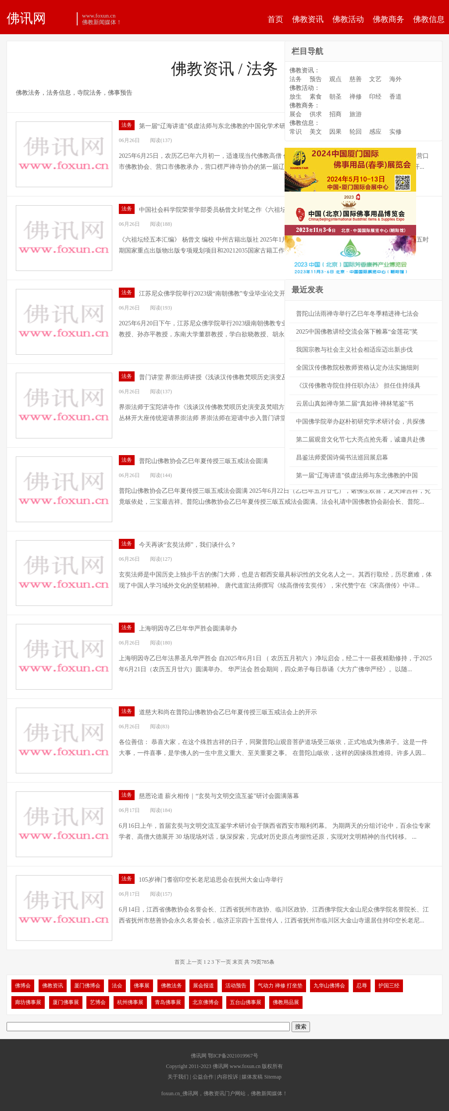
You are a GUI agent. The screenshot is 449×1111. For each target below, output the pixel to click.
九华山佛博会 (329, 986)
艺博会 (98, 1002)
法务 (126, 125)
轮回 (355, 131)
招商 (335, 114)
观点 (335, 79)
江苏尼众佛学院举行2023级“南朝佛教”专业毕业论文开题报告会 (224, 293)
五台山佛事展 (245, 1002)
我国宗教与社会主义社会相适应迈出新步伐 (354, 349)
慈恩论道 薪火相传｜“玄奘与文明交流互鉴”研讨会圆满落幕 (219, 796)
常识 (295, 131)
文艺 (375, 79)
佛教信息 (429, 19)
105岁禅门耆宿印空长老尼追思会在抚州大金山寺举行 (211, 879)
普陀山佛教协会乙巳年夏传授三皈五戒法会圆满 (203, 461)
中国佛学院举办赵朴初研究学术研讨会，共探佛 (360, 421)
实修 (395, 131)
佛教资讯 (308, 19)
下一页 (223, 962)
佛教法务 (171, 986)
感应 (375, 131)
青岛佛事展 (168, 1002)
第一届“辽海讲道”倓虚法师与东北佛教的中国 (357, 475)
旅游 (355, 114)
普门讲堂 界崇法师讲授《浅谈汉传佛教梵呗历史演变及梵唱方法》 (229, 377)
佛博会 (23, 986)
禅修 (355, 96)
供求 (316, 114)
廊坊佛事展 (28, 1002)
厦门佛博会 (87, 986)
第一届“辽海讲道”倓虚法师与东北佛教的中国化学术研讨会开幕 (224, 126)
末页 (237, 962)
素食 (316, 96)
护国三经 (388, 986)
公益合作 (203, 1077)
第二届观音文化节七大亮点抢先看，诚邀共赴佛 (360, 439)
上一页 (194, 962)
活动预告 (235, 986)
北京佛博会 (205, 1002)
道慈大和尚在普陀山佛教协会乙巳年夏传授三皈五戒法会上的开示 (228, 712)
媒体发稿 (252, 1077)
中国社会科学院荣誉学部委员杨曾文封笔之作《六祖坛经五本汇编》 (231, 210)
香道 (395, 96)
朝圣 (335, 96)
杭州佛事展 (130, 1002)
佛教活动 (348, 19)
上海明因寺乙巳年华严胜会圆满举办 (188, 628)
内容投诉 (227, 1077)
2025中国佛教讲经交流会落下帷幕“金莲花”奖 (357, 331)
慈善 (355, 79)
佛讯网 (26, 18)
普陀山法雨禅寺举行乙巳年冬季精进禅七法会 (357, 313)
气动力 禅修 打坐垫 (280, 986)
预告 (316, 79)
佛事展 (142, 986)
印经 (375, 96)
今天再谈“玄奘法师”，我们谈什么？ (187, 544)
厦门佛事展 (66, 1002)
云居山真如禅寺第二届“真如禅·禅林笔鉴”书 (354, 403)
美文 (316, 131)
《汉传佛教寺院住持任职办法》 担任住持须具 (358, 385)
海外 (395, 79)
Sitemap (272, 1077)
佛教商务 (388, 19)
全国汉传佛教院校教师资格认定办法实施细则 (357, 367)
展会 (295, 114)
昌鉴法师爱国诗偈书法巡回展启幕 (342, 457)
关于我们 (178, 1077)
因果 (335, 131)
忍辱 (361, 986)
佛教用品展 (286, 1002)
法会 (117, 986)
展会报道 (203, 986)
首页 (275, 19)
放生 (295, 96)
